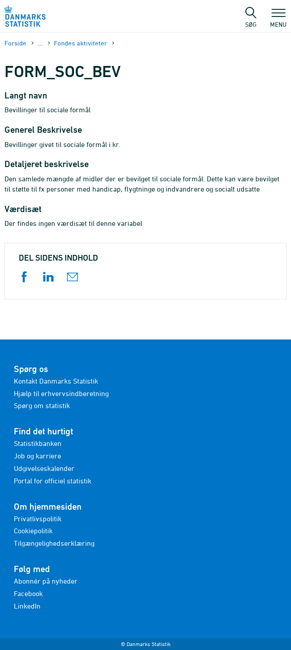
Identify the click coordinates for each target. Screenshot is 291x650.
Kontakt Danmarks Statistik (56, 381)
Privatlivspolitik (37, 519)
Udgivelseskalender (44, 468)
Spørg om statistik (42, 405)
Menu (278, 20)
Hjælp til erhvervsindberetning (61, 393)
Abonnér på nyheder (46, 581)
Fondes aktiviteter (80, 43)
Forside (15, 43)
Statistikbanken (37, 443)
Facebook (28, 593)
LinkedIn (27, 606)
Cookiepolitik (33, 531)
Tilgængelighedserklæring (54, 543)
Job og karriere (37, 456)
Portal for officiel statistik (52, 481)
